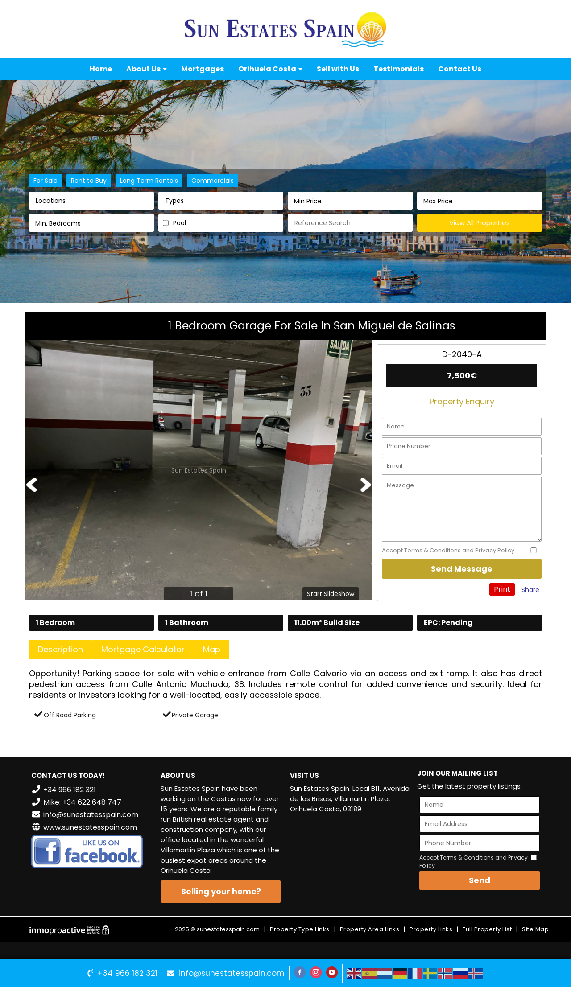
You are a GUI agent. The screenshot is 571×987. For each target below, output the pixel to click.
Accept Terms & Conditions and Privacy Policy (448, 551)
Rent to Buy (89, 180)
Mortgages (202, 69)
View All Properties (479, 222)
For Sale (45, 180)
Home (101, 69)
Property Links (431, 929)
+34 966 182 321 (127, 973)
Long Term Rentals (149, 180)
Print (502, 589)
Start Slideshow (330, 593)
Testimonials (398, 69)
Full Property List (487, 929)
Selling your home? (221, 891)
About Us (146, 69)
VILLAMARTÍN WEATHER (350, 854)
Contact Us (459, 69)
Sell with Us (338, 69)
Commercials (212, 180)
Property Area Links (370, 929)
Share (530, 589)
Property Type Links (300, 929)
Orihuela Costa (270, 69)
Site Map (535, 929)
